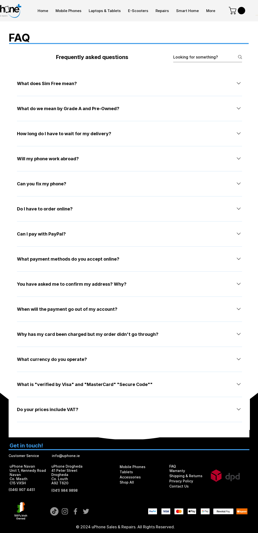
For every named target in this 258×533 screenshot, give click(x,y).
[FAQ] (187, 466)
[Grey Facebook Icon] (75, 511)
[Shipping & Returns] (187, 475)
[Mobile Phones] (138, 466)
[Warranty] (186, 470)
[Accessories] (138, 477)
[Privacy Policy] (187, 481)
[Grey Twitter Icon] (86, 511)
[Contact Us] (187, 486)
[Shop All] (138, 482)
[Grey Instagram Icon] (65, 511)
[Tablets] (138, 471)
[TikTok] (54, 511)
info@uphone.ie (66, 456)
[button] (238, 10)
